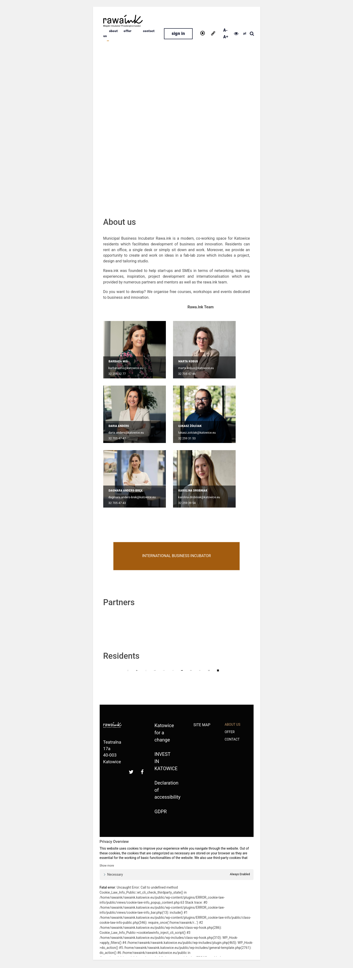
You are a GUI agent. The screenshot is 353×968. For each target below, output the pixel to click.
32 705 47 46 (187, 374)
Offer (127, 31)
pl (244, 33)
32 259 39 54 (187, 503)
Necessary (115, 876)
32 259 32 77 (117, 374)
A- (225, 30)
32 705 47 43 (117, 503)
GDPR (160, 812)
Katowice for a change (163, 733)
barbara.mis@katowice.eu (126, 368)
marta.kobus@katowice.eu (196, 368)
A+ (225, 37)
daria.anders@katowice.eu (126, 432)
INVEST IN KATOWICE (163, 762)
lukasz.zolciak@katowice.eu (197, 432)
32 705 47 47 (117, 438)
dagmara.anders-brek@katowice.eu (132, 497)
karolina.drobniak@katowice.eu (199, 497)
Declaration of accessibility (163, 791)
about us (232, 724)
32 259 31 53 (187, 438)
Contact (149, 31)
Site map (201, 725)
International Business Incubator (176, 556)
